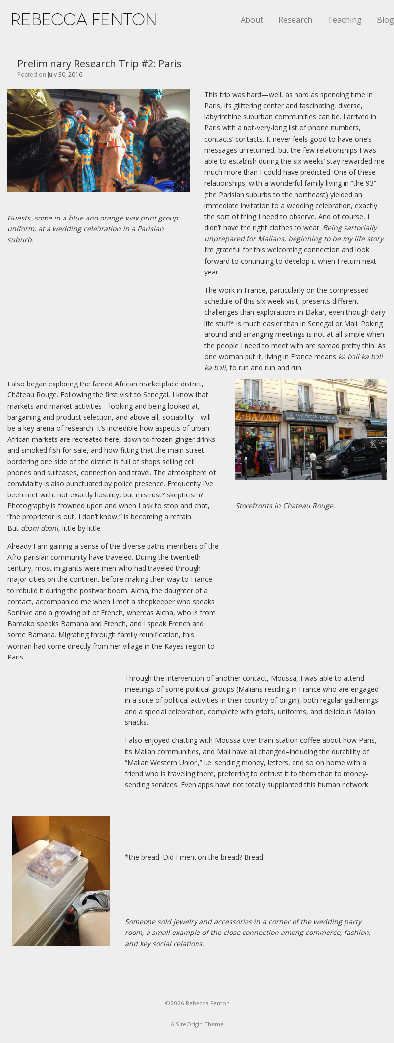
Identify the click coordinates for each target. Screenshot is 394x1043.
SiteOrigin (189, 1024)
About (252, 19)
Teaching (344, 19)
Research (295, 19)
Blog (385, 19)
